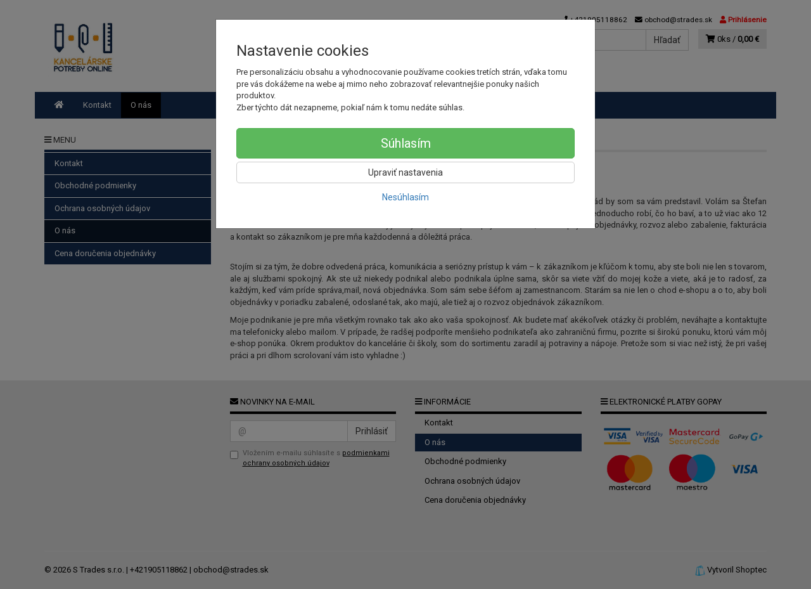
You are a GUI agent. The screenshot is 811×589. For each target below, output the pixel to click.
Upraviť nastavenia (405, 172)
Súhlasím (406, 143)
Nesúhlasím (405, 197)
